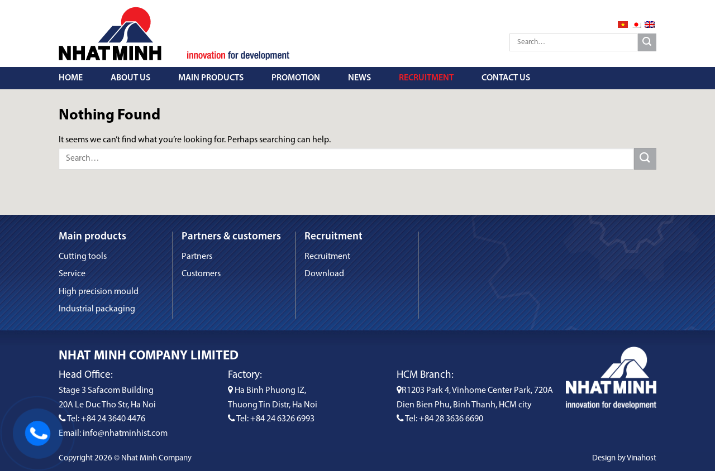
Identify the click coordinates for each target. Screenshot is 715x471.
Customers (201, 274)
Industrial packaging (97, 309)
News (359, 78)
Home (71, 78)
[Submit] (647, 42)
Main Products (211, 78)
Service (72, 274)
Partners (197, 256)
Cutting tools (83, 256)
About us (130, 78)
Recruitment (426, 78)
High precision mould (99, 291)
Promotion (295, 78)
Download (324, 274)
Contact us (506, 78)
